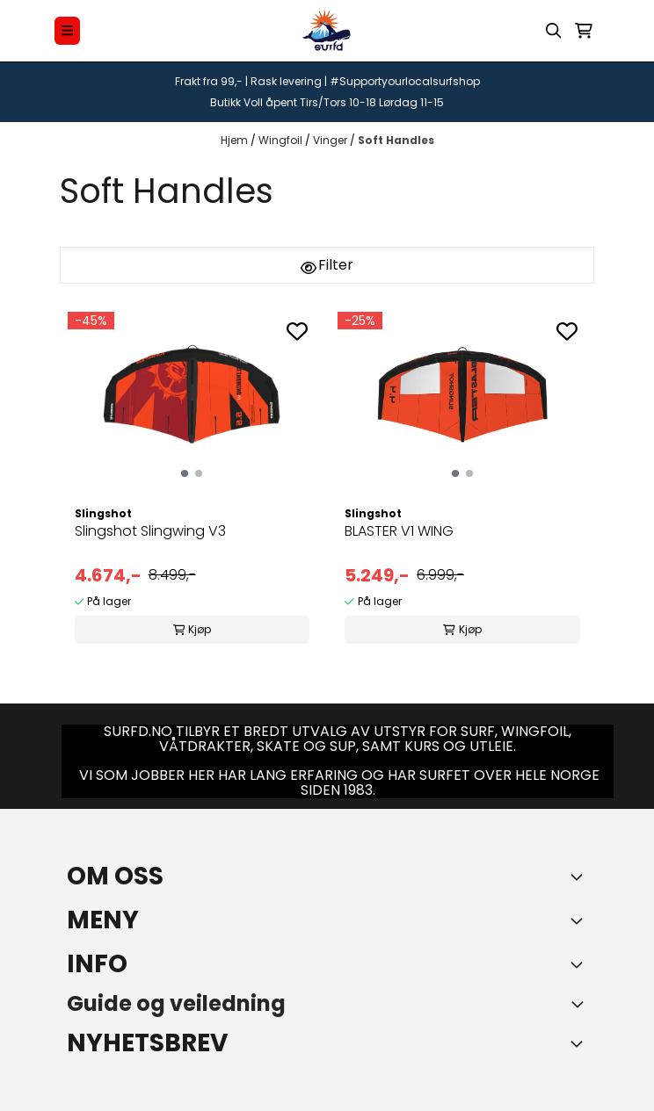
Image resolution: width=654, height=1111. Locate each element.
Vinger (331, 140)
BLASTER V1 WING (399, 531)
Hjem (236, 140)
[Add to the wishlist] (297, 331)
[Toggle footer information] (580, 876)
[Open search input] (554, 31)
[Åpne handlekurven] (584, 31)
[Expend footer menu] (580, 920)
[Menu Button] (67, 30)
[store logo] (327, 30)
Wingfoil (281, 140)
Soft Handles (396, 140)
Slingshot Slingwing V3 (150, 531)
